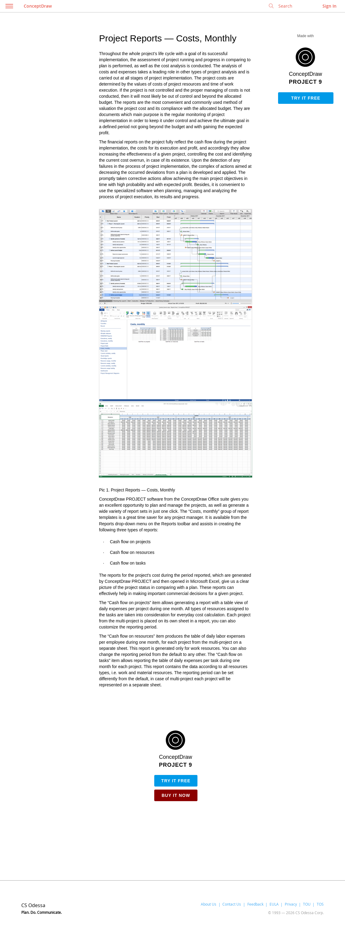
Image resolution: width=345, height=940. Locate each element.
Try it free (305, 98)
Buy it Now (176, 795)
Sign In (329, 6)
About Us (208, 904)
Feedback (255, 904)
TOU (307, 904)
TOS (320, 904)
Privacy (291, 904)
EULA (274, 904)
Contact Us (231, 904)
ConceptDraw (38, 6)
